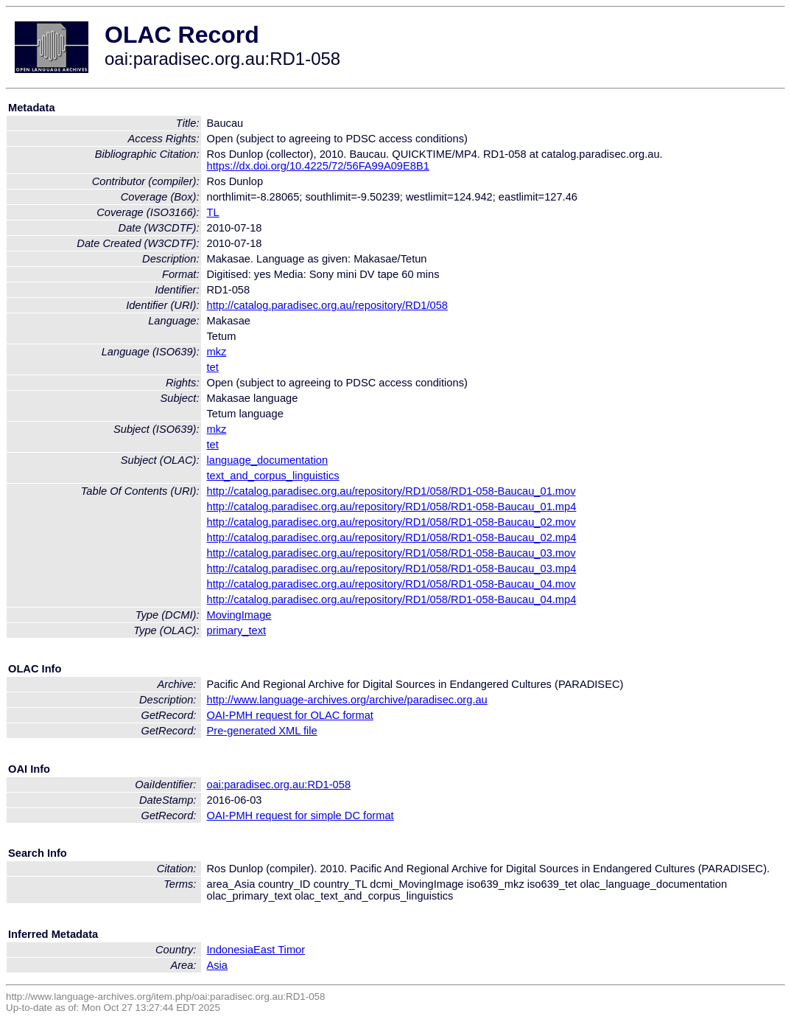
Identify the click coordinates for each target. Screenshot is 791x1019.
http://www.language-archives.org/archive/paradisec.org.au (347, 700)
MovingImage (239, 615)
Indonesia (230, 950)
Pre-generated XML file (262, 731)
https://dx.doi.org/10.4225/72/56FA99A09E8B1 (318, 166)
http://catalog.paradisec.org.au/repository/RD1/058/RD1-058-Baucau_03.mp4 (392, 568)
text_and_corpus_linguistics (273, 475)
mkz (217, 352)
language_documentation (267, 460)
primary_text (237, 630)
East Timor (279, 950)
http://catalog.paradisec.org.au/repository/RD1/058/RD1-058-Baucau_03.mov (391, 553)
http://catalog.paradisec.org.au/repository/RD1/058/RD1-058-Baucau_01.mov (391, 491)
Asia (217, 965)
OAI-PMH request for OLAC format (290, 715)
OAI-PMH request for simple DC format (300, 815)
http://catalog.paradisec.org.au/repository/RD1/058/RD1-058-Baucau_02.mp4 (392, 537)
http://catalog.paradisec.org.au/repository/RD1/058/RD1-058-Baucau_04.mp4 (392, 599)
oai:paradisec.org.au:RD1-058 (279, 784)
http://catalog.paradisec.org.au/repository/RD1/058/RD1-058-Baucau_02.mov (391, 522)
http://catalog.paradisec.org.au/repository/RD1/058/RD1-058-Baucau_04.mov (391, 584)
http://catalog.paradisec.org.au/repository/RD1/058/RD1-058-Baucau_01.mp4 (392, 506)
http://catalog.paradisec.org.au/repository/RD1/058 (328, 305)
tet (213, 367)
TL (213, 212)
